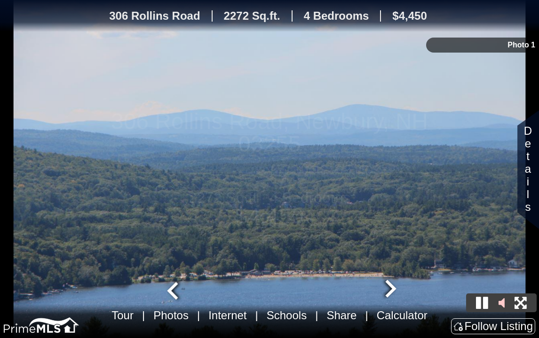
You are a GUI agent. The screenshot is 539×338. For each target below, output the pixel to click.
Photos (171, 315)
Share (341, 315)
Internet (227, 315)
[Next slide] (389, 289)
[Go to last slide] (174, 289)
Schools (287, 315)
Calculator (402, 315)
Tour (122, 315)
